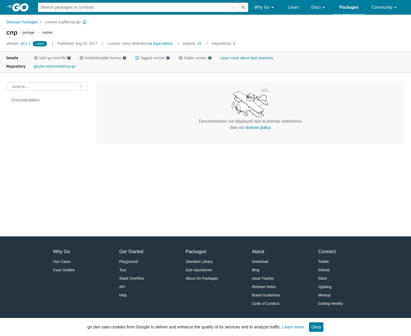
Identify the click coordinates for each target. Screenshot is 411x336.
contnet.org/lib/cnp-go (62, 22)
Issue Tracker (263, 278)
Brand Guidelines (266, 295)
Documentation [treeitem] (26, 100)
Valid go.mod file (52, 58)
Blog (255, 270)
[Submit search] (243, 7)
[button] (36, 58)
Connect (327, 251)
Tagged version (152, 58)
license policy (258, 127)
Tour (122, 270)
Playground (128, 261)
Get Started (131, 251)
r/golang (325, 287)
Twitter (323, 261)
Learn (293, 7)
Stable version (195, 58)
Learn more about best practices (246, 58)
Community (384, 7)
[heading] (22, 7)
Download (260, 261)
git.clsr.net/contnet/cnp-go (55, 66)
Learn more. (293, 327)
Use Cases (62, 261)
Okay (316, 327)
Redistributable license (103, 58)
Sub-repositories (199, 270)
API (122, 287)
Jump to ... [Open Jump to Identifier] (20, 86)
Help (123, 295)
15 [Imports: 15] (192, 43)
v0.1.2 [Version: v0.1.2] (19, 43)
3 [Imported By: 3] (223, 43)
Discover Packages (22, 22)
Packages (349, 7)
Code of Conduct (265, 303)
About (258, 251)
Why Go (265, 7)
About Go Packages (202, 278)
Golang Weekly (330, 303)
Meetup (324, 295)
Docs (319, 7)
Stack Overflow (131, 278)
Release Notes (264, 287)
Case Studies (64, 270)
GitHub (324, 270)
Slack (322, 278)
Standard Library (199, 261)
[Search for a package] (138, 7)
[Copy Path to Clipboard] (85, 22)
